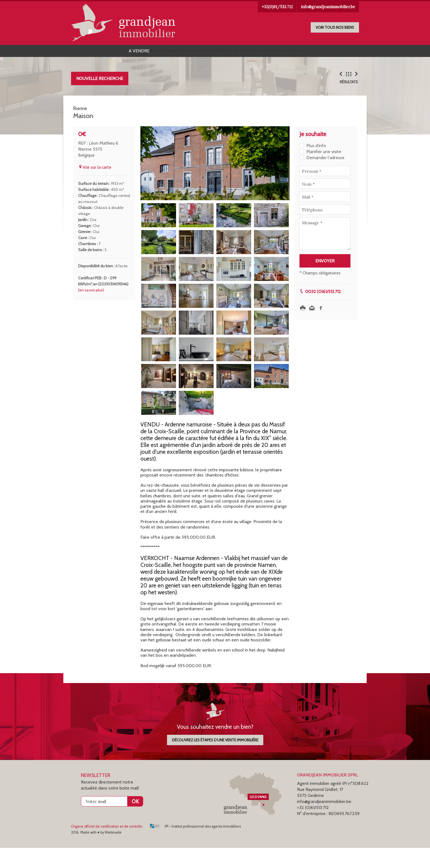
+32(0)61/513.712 (277, 6)
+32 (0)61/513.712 (313, 814)
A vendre (107, 52)
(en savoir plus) (91, 297)
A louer (139, 52)
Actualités (287, 52)
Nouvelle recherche (99, 81)
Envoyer (325, 268)
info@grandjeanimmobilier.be (328, 6)
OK (135, 808)
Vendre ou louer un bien (189, 52)
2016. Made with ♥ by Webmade (96, 839)
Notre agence (246, 52)
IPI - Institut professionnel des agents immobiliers (194, 833)
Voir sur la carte (94, 174)
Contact (323, 52)
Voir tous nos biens (335, 27)
